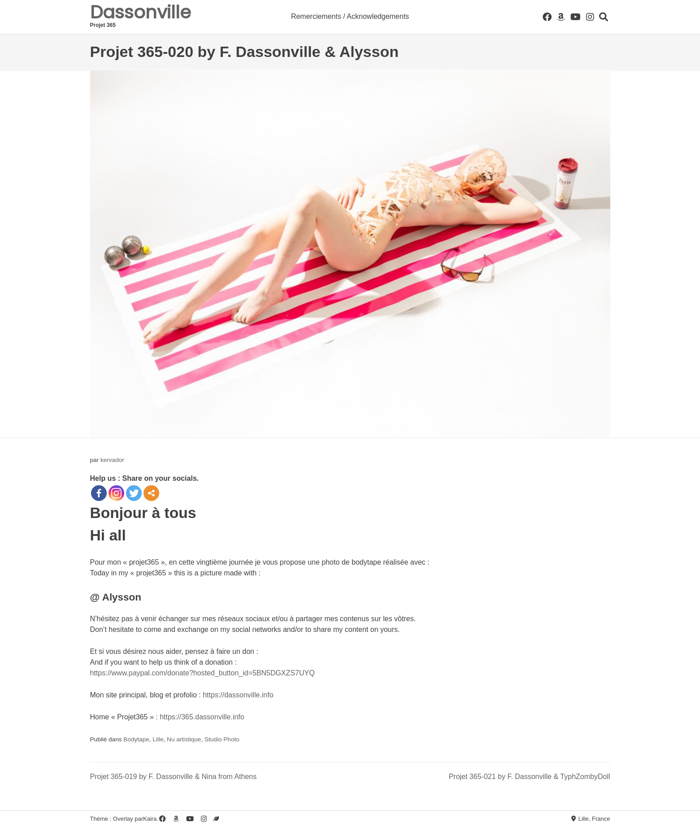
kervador (112, 460)
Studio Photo (221, 739)
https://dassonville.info (238, 695)
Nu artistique (184, 739)
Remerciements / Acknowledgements (350, 16)
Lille (157, 739)
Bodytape (136, 739)
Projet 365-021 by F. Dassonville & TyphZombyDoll (529, 776)
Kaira (150, 818)
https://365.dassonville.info (202, 717)
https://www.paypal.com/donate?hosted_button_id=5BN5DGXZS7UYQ (202, 673)
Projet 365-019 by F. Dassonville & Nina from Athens (173, 776)
